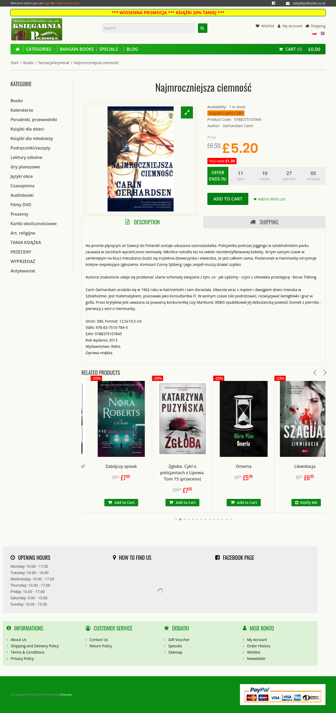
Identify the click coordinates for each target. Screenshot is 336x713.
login (47, 3)
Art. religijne (22, 233)
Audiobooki (22, 195)
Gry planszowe (25, 167)
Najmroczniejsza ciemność (96, 62)
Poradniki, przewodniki (33, 119)
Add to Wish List (271, 199)
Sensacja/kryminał (53, 62)
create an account (67, 3)
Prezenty (19, 214)
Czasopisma (22, 186)
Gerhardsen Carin (238, 125)
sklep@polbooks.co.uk (309, 3)
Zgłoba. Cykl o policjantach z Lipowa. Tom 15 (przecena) (206, 472)
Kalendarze (21, 110)
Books (28, 62)
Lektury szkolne (26, 157)
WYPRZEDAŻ (22, 261)
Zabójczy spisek (144, 466)
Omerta (267, 466)
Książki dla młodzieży (31, 138)
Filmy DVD (20, 205)
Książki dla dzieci (27, 129)
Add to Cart (227, 199)
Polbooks (66, 694)
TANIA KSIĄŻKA (25, 242)
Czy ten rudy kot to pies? (83, 466)
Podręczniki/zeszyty (30, 148)
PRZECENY (20, 252)
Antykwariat (22, 271)
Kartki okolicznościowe (33, 223)
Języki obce (21, 176)
